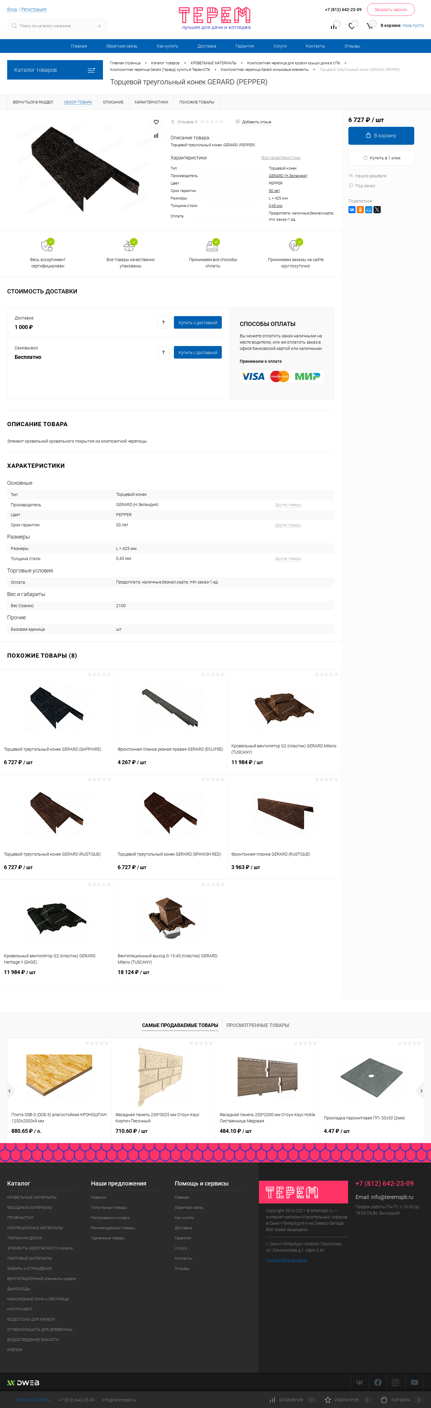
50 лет (274, 190)
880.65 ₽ (26, 1131)
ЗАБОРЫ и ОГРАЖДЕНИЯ (29, 1268)
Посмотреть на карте (286, 1260)
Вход (12, 9)
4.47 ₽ (337, 1131)
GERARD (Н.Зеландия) (288, 175)
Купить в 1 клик (381, 157)
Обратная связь (122, 46)
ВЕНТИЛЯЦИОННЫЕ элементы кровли (41, 1278)
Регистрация (33, 9)
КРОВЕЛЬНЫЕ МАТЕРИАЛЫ (32, 1197)
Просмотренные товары (257, 1025)
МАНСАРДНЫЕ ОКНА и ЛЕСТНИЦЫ (38, 1299)
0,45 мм (276, 205)
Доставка (207, 46)
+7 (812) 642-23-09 (76, 1400)
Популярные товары (109, 1207)
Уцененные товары (108, 1238)
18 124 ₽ (171, 976)
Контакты (315, 46)
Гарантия (245, 46)
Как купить (167, 46)
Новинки (98, 1197)
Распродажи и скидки (110, 1217)
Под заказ (361, 185)
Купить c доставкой (198, 322)
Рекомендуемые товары (113, 1228)
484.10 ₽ (236, 1131)
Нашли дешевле (367, 175)
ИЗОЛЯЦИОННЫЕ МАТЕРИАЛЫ (35, 1228)
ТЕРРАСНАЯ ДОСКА (24, 1238)
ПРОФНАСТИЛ (20, 1217)
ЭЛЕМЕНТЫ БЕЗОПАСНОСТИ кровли (40, 1248)
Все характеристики (281, 157)
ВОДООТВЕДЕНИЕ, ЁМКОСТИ (33, 1339)
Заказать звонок (390, 9)
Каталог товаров (55, 70)
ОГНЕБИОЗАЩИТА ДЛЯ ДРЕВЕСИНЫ (39, 1329)
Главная (79, 46)
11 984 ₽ (284, 766)
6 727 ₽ (57, 766)
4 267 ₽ (170, 766)
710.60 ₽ (132, 1131)
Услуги (280, 46)
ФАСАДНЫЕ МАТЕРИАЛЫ (29, 1207)
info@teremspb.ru (392, 1197)
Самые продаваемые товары (180, 1025)
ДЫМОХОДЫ (18, 1289)
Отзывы (352, 46)
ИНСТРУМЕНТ (20, 1309)
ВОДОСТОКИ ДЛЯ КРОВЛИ (31, 1319)
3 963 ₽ (284, 871)
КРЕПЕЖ (14, 1350)
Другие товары (288, 504)
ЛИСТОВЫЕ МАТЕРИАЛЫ (29, 1258)
